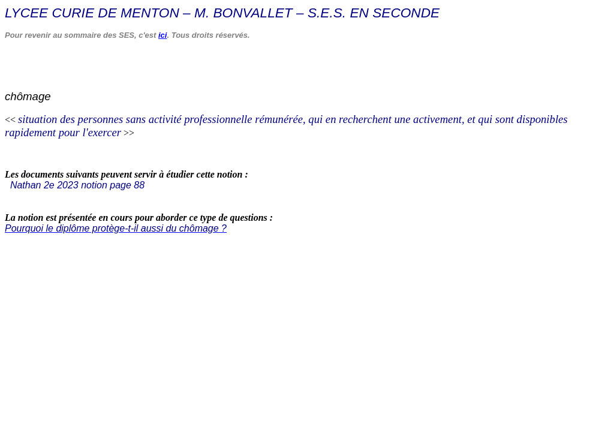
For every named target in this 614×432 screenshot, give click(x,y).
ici (162, 35)
